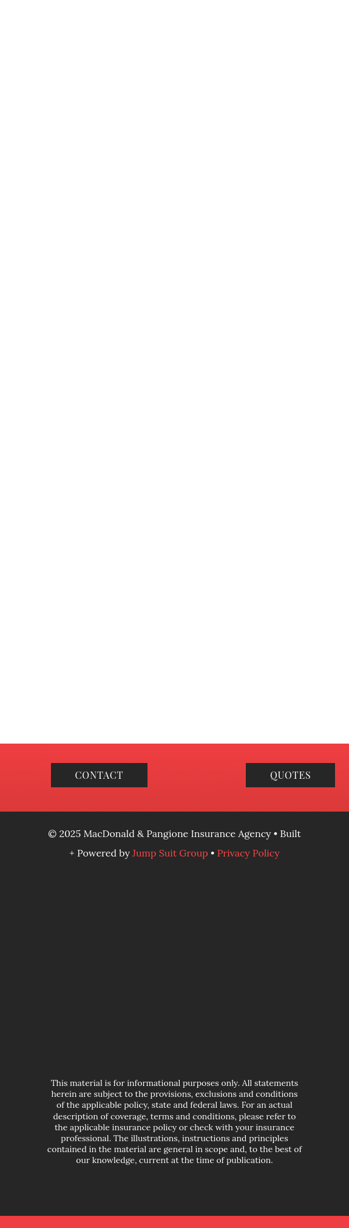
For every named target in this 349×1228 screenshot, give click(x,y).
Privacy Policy (248, 853)
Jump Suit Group (171, 853)
